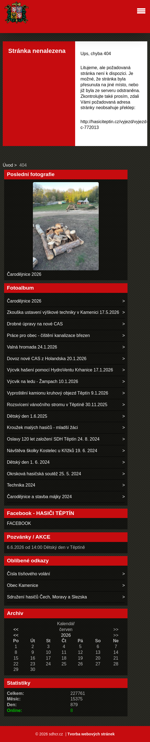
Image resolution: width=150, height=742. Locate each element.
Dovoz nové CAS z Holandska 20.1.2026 (46, 358)
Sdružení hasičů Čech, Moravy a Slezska (47, 597)
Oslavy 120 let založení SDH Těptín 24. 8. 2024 (53, 439)
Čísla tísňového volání (28, 573)
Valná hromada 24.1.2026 (32, 347)
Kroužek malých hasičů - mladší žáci (42, 427)
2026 (66, 635)
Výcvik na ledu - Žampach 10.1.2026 (42, 381)
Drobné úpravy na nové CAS (35, 324)
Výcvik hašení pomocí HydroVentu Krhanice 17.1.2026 (60, 370)
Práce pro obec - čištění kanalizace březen (48, 335)
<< (16, 629)
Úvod (8, 165)
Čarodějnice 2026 (24, 274)
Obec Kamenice (22, 585)
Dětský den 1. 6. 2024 (28, 462)
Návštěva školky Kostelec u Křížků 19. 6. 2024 (52, 450)
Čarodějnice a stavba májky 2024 (39, 496)
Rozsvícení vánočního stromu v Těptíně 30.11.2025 (57, 404)
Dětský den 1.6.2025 (27, 416)
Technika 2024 (21, 485)
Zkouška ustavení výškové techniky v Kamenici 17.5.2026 (63, 312)
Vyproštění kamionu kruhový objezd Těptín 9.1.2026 (57, 393)
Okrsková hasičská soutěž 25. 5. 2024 (44, 473)
